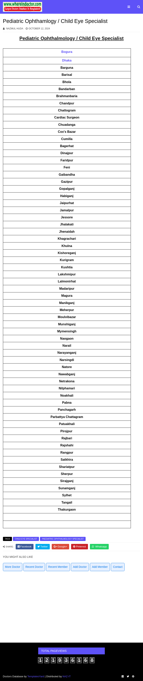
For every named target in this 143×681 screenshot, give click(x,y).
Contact (117, 566)
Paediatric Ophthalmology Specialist (63, 539)
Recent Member (58, 566)
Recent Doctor (34, 566)
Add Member (100, 566)
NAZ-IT (66, 676)
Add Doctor (80, 566)
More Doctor (12, 566)
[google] (60, 546)
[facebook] (24, 546)
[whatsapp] (99, 546)
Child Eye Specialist (26, 539)
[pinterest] (79, 546)
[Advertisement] (71, 605)
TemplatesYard (35, 676)
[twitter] (42, 546)
